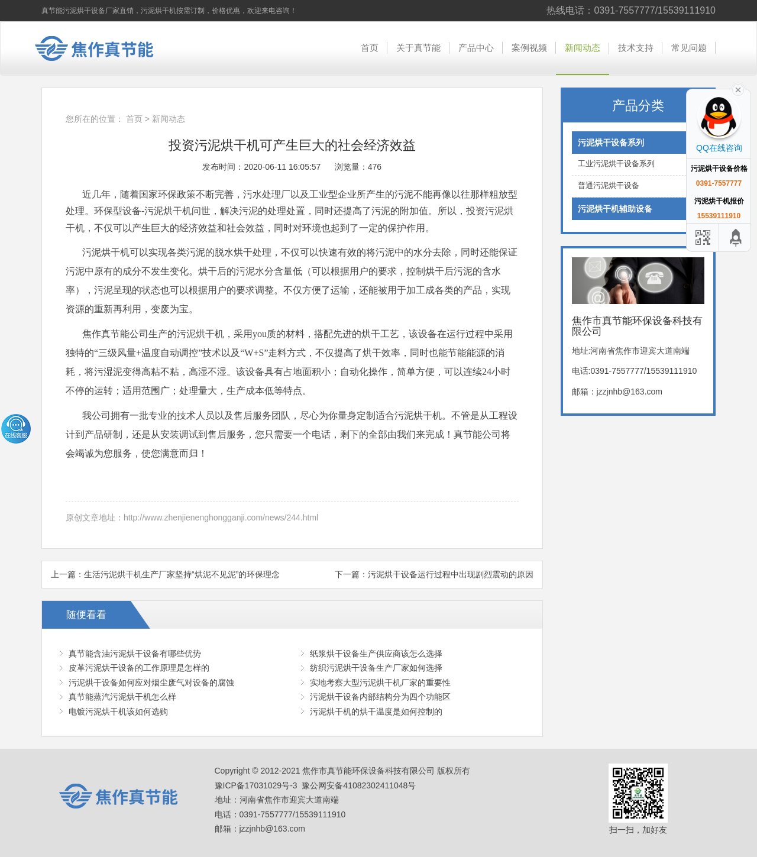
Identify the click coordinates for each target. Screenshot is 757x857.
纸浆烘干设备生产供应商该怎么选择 (376, 653)
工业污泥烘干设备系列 (638, 164)
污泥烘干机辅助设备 (638, 209)
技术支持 (636, 48)
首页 (369, 48)
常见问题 (689, 48)
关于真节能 (418, 48)
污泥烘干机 (168, 211)
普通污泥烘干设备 (638, 186)
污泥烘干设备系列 (638, 142)
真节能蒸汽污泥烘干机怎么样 (122, 696)
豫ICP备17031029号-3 (256, 785)
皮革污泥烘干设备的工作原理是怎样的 (139, 667)
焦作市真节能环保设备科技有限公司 (103, 48)
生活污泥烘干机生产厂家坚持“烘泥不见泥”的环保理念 (182, 574)
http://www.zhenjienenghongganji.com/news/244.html (221, 517)
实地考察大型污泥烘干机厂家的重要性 (380, 682)
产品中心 (476, 48)
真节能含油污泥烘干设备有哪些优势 (135, 653)
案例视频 (529, 48)
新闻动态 (582, 48)
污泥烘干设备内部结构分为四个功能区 (380, 696)
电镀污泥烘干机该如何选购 (118, 711)
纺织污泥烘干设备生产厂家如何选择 (376, 667)
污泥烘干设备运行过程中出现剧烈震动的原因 (450, 574)
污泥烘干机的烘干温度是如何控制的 (376, 711)
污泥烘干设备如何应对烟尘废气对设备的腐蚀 (151, 682)
